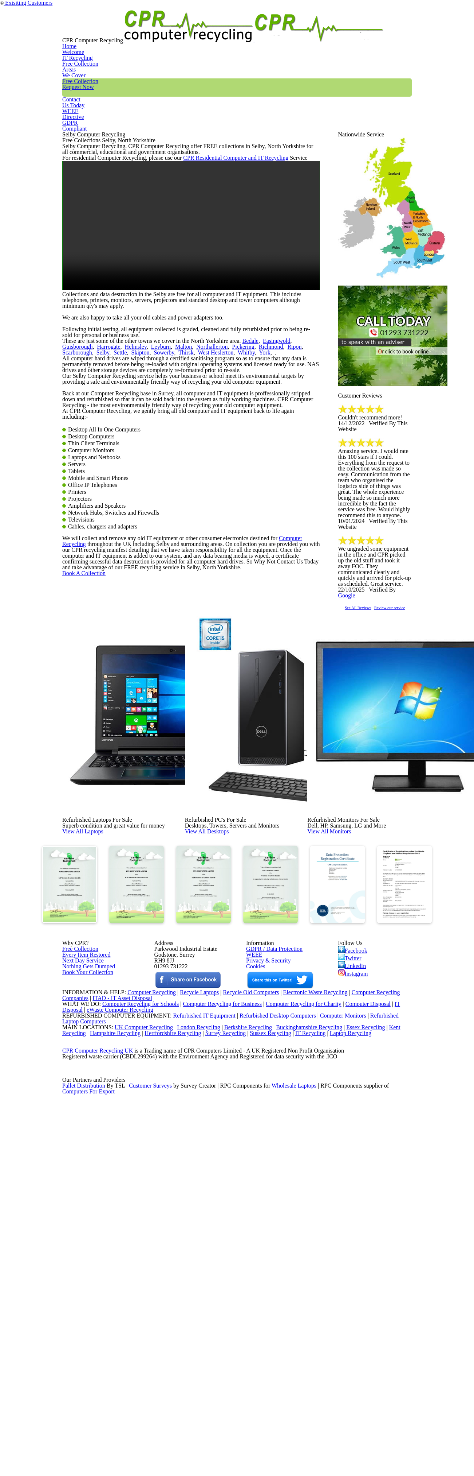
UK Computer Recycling (136, 1363)
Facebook (354, 1199)
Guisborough (287, 446)
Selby (280, 456)
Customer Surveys (151, 1456)
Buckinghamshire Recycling (307, 1363)
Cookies (255, 1226)
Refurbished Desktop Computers (265, 1344)
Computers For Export (88, 1466)
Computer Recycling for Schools (136, 1325)
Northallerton (162, 456)
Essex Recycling (366, 1363)
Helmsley (97, 456)
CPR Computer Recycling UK (97, 1400)
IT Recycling (176, 30)
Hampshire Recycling (117, 1372)
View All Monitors (345, 1009)
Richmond (213, 456)
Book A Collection (96, 821)
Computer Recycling (282, 754)
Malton (137, 456)
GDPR (394, 30)
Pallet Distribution (84, 1456)
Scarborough (257, 456)
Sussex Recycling (280, 1372)
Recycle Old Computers (248, 1306)
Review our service (414, 697)
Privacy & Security (265, 1217)
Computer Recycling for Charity (306, 1325)
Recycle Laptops (193, 1306)
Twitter (350, 1210)
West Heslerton (135, 465)
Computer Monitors (333, 1344)
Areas (219, 30)
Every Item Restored (83, 1208)
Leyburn (118, 456)
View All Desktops (223, 1009)
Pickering (189, 456)
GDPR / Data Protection (270, 1198)
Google (400, 674)
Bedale (234, 446)
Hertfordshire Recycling (178, 1372)
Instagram (353, 1231)
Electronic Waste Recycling (316, 1306)
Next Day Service (80, 1217)
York (176, 465)
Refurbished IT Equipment (189, 1344)
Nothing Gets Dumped (85, 1226)
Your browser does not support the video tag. (191, 298)
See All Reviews (367, 697)
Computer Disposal (372, 1325)
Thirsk (109, 465)
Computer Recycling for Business (222, 1325)
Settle (295, 456)
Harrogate (73, 456)
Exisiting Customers (445, 5)
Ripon (234, 456)
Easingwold (257, 446)
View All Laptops (98, 1009)
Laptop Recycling (362, 1372)
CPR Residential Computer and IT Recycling (219, 223)
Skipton (70, 465)
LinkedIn (352, 1220)
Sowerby (90, 465)
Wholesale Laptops (299, 1456)
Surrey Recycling (233, 1372)
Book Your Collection (85, 1252)
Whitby (162, 465)
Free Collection (267, 30)
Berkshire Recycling (244, 1363)
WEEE (357, 30)
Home (132, 30)
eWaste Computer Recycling (123, 1335)
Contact (319, 30)
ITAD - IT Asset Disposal (123, 1316)
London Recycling (192, 1363)
